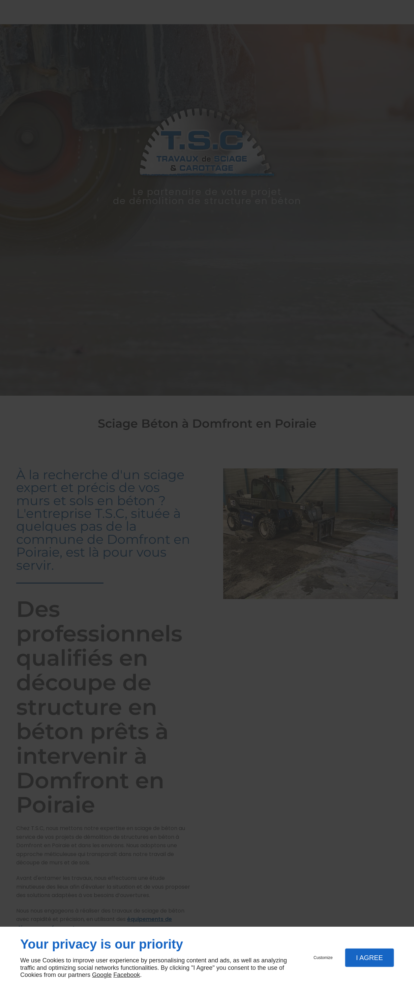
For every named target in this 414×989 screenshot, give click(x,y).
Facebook (126, 974)
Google (102, 974)
